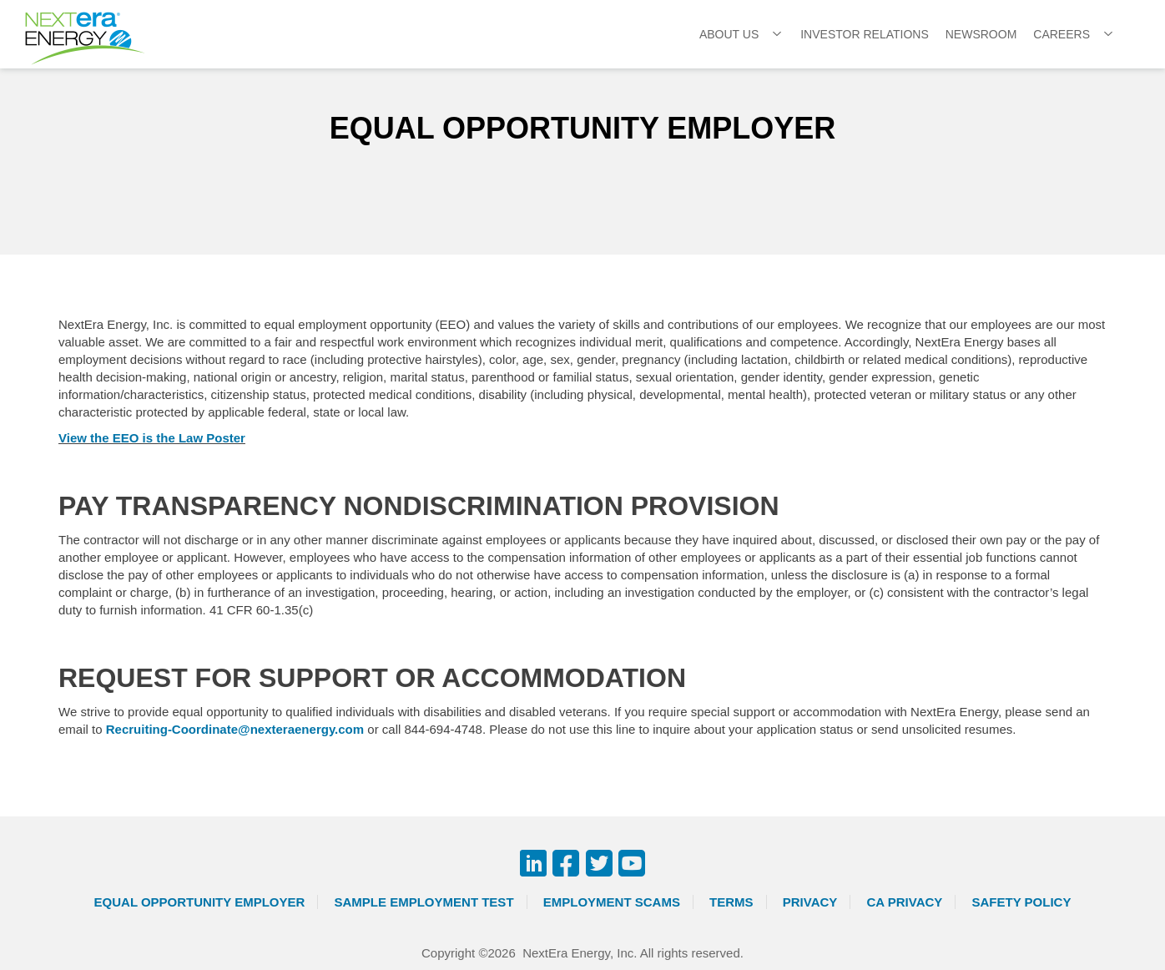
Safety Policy (1022, 902)
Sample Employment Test (424, 902)
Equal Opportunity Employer (199, 902)
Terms (731, 902)
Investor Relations (864, 34)
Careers (1061, 34)
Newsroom (981, 34)
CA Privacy (905, 902)
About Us (729, 34)
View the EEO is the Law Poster (151, 438)
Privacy (810, 902)
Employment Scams (611, 902)
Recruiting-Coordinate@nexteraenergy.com (235, 729)
